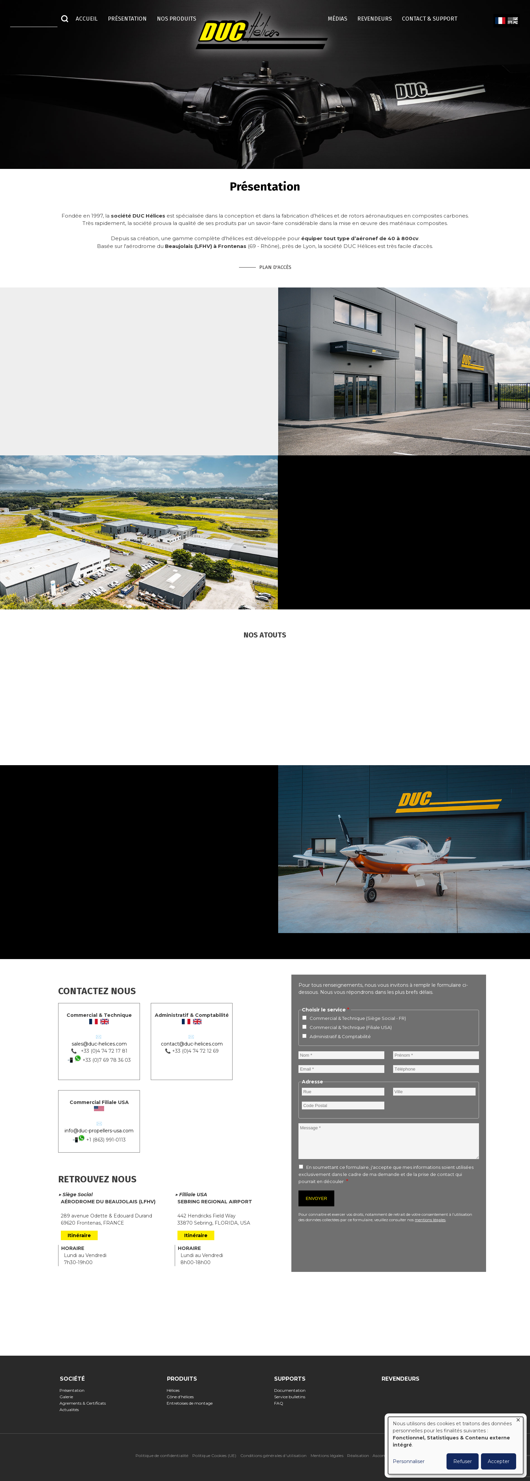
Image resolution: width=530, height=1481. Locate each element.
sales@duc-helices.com (99, 1044)
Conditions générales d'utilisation (273, 1455)
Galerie (68, 1396)
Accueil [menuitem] (87, 18)
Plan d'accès (275, 267)
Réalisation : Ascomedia (370, 1455)
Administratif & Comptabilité (340, 1036)
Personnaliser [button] (409, 1461)
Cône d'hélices (182, 1396)
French (500, 21)
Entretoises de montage (192, 1403)
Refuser (462, 1461)
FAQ (280, 1403)
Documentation (291, 1390)
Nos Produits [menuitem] (176, 18)
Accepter (498, 1461)
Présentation (74, 1390)
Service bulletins (291, 1396)
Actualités (71, 1409)
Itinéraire (79, 1235)
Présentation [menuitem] (127, 18)
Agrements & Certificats (85, 1403)
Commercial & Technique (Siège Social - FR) (358, 1018)
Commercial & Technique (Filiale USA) (351, 1027)
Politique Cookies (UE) (214, 1455)
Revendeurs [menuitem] (374, 18)
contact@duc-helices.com (192, 1044)
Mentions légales (327, 1455)
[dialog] (455, 1445)
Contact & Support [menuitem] (433, 18)
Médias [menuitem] (337, 18)
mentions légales (430, 1220)
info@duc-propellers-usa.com (99, 1131)
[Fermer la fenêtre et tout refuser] (518, 1421)
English (512, 21)
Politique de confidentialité (162, 1455)
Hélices (175, 1390)
